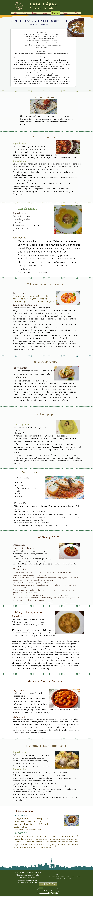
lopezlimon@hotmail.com (27, 883)
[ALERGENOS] (48, 884)
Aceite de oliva (20, 228)
